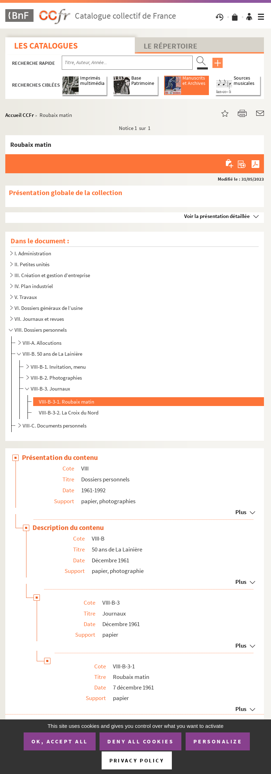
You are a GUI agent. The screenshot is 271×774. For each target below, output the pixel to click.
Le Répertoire (170, 46)
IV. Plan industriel (33, 286)
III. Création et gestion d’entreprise (52, 275)
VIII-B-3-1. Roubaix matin (66, 401)
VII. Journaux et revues (39, 319)
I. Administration (32, 253)
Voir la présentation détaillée (217, 216)
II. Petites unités (31, 264)
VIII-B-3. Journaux (50, 388)
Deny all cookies (140, 741)
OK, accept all (59, 741)
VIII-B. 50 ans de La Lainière (52, 353)
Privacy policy (136, 760)
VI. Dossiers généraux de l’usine (48, 308)
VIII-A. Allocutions (42, 342)
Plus (240, 512)
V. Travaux (25, 297)
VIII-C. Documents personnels (54, 425)
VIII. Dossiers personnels (40, 329)
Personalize (217, 741)
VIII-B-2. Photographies (56, 377)
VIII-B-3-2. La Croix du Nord (68, 412)
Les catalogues (46, 45)
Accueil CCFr (19, 115)
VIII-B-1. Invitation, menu (58, 366)
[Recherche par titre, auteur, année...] (127, 63)
